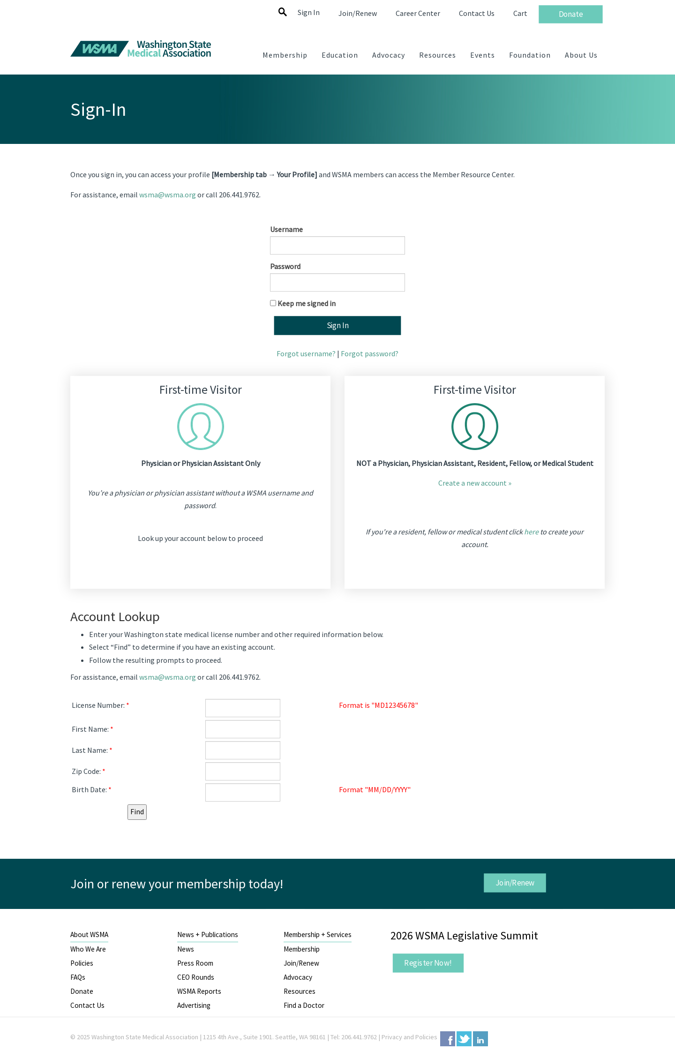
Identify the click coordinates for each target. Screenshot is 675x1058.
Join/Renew (514, 883)
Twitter (464, 1038)
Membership (302, 949)
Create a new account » (474, 483)
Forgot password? (369, 353)
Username (286, 229)
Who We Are (88, 949)
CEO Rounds (195, 977)
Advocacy (298, 977)
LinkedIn (480, 1038)
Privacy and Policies (409, 1037)
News (185, 949)
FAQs (77, 977)
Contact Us (87, 1005)
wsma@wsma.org (167, 194)
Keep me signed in (307, 303)
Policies (81, 963)
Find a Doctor (304, 1005)
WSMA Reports (199, 991)
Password (285, 266)
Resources (299, 991)
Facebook (447, 1038)
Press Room (195, 963)
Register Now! (428, 963)
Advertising (193, 1005)
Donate (81, 991)
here (531, 531)
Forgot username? (306, 353)
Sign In (309, 12)
